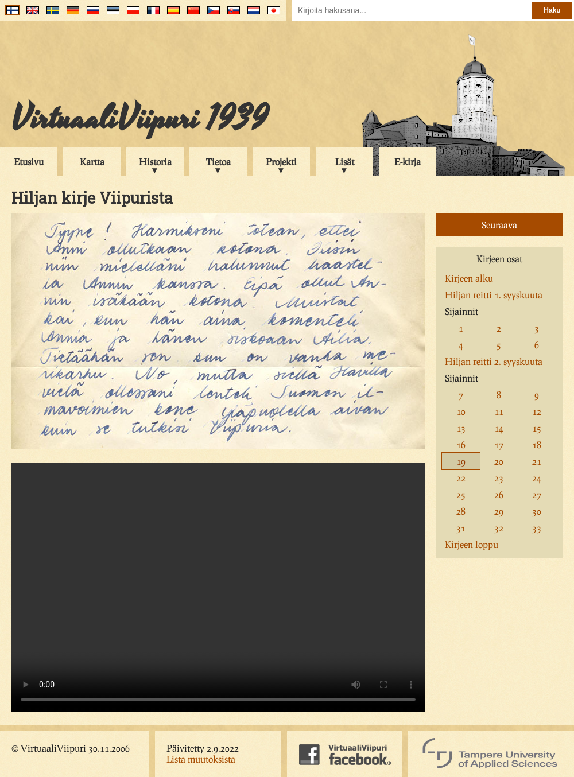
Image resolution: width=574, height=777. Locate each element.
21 (536, 461)
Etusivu (29, 161)
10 (461, 411)
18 (536, 444)
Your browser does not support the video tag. (218, 587)
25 (461, 494)
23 (498, 477)
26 (498, 494)
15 (536, 427)
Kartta (92, 161)
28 (461, 511)
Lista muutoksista (200, 758)
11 (498, 411)
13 (461, 427)
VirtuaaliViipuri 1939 (139, 119)
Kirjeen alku (469, 278)
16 (461, 444)
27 (536, 494)
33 (536, 527)
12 (536, 411)
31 (461, 527)
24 (536, 477)
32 (498, 527)
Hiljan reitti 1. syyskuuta (493, 294)
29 (498, 511)
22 (461, 477)
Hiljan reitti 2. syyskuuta (493, 361)
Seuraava (499, 224)
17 (498, 444)
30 (536, 511)
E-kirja (407, 161)
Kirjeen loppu (471, 544)
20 (498, 461)
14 (498, 427)
